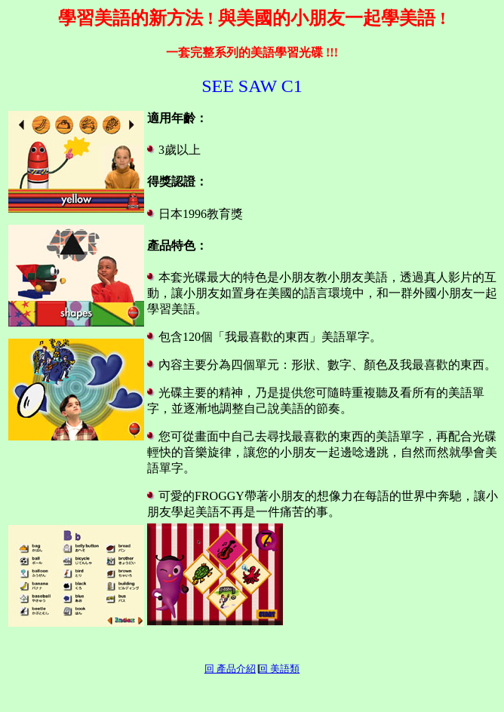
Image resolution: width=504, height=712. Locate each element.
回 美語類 (279, 668)
